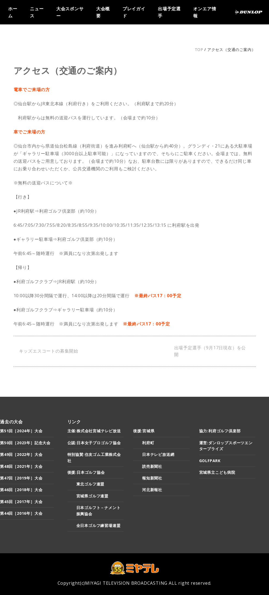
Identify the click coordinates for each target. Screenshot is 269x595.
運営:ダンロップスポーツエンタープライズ (226, 445)
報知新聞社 (152, 478)
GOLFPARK (210, 460)
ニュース (36, 11)
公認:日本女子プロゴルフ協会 (94, 442)
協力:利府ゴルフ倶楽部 (220, 430)
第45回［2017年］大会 (21, 501)
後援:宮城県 (144, 430)
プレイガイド (134, 11)
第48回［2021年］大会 (21, 466)
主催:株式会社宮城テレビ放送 (94, 430)
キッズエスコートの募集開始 (48, 351)
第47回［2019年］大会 (21, 478)
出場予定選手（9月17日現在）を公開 (210, 351)
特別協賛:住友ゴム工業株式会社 (94, 457)
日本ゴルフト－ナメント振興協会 (98, 510)
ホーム (12, 11)
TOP (199, 49)
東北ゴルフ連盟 (90, 484)
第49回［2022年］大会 (21, 454)
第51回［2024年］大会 (21, 430)
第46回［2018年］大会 (21, 489)
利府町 (148, 442)
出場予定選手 (169, 11)
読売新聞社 (152, 466)
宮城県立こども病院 (217, 472)
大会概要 (103, 11)
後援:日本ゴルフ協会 (86, 472)
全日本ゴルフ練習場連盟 (98, 525)
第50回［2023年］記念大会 (25, 442)
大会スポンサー (70, 11)
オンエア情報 (204, 11)
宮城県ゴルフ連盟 (92, 495)
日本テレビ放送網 (158, 454)
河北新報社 (152, 489)
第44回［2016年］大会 (21, 513)
